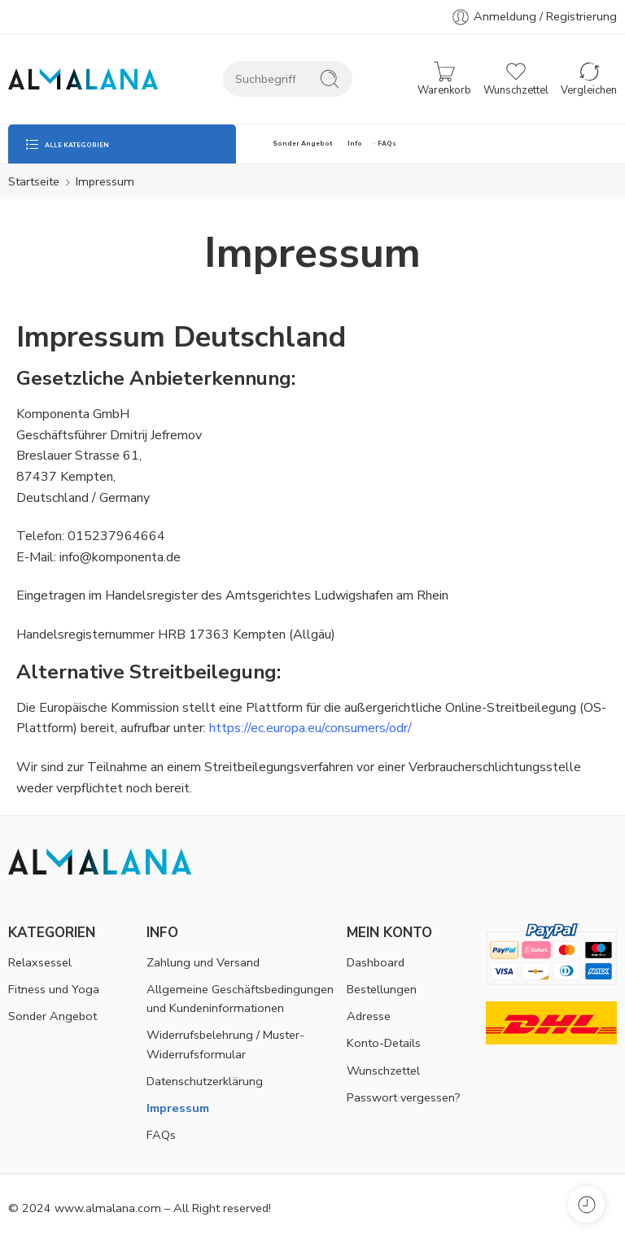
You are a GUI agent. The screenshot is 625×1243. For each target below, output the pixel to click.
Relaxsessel (40, 962)
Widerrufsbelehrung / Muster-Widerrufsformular (225, 1044)
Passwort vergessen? (404, 1097)
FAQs (387, 143)
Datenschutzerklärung (204, 1081)
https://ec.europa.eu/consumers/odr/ (310, 728)
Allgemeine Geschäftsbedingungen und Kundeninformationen (240, 998)
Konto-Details (384, 1043)
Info (354, 144)
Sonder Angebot (302, 143)
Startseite (33, 181)
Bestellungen (382, 989)
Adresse (369, 1016)
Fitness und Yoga (53, 989)
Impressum (177, 1108)
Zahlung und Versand (203, 962)
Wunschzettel (383, 1070)
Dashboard (375, 962)
